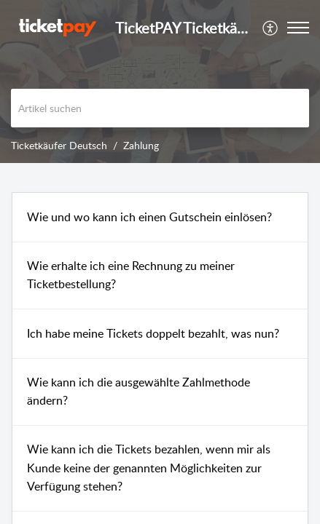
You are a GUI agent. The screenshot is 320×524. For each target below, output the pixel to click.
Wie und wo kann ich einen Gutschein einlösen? (149, 217)
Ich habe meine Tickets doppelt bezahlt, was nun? (153, 333)
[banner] (160, 81)
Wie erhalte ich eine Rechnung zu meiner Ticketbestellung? (131, 275)
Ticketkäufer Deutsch (59, 145)
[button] (270, 27)
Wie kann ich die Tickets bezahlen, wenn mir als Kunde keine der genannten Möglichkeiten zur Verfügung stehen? (148, 467)
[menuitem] (270, 27)
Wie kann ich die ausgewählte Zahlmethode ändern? (138, 391)
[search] (160, 108)
